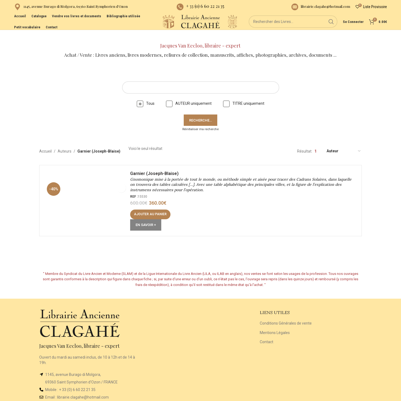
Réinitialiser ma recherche (200, 120)
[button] (153, 208)
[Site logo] (149, 29)
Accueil (45, 142)
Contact (266, 332)
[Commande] (344, 142)
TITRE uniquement (243, 94)
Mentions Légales (275, 323)
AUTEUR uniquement (189, 94)
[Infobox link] (71, 8)
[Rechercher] (298, 29)
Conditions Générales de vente (286, 314)
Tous (146, 94)
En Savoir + (148, 218)
